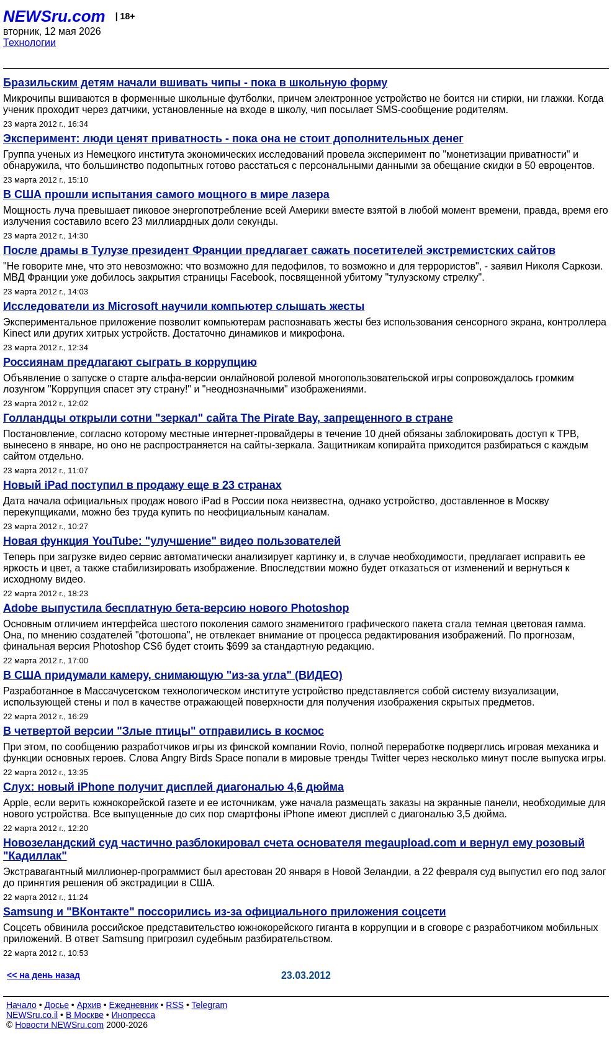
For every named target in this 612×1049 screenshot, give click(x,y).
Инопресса (134, 1015)
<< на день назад (43, 975)
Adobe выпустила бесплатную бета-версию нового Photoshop (176, 608)
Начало (21, 1005)
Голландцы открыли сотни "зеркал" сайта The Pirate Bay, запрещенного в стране (228, 418)
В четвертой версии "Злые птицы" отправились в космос (163, 731)
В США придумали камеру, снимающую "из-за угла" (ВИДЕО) (173, 675)
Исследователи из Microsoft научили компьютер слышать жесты (183, 306)
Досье (56, 1005)
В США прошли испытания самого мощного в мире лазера (166, 194)
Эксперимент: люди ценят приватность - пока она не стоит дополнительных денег (233, 138)
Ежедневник (133, 1005)
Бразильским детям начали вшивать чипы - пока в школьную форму (195, 82)
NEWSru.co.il (32, 1015)
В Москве (85, 1015)
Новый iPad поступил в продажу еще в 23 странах (142, 485)
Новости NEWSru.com (59, 1025)
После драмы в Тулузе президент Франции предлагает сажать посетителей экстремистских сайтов (279, 250)
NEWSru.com (54, 16)
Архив (89, 1005)
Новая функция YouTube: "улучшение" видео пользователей (172, 541)
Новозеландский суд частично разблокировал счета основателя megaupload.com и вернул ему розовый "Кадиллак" (294, 849)
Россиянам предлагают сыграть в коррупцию (130, 362)
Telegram (210, 1005)
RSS (175, 1005)
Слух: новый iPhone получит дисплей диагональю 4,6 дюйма (173, 787)
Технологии (29, 42)
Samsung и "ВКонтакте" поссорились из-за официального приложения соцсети (224, 912)
